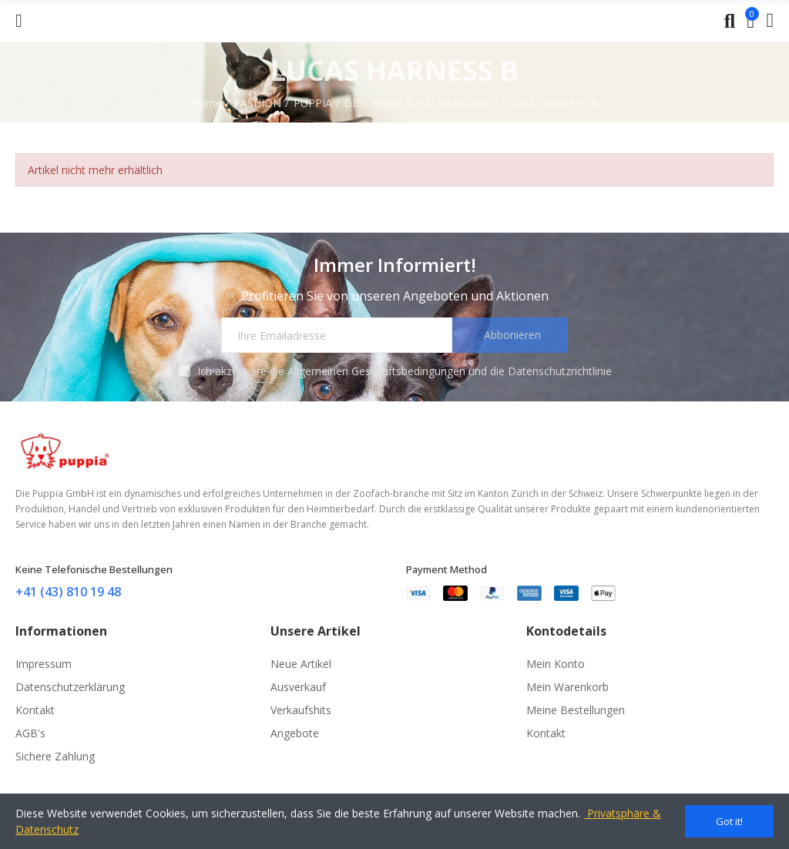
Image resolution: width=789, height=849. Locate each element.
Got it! (729, 821)
